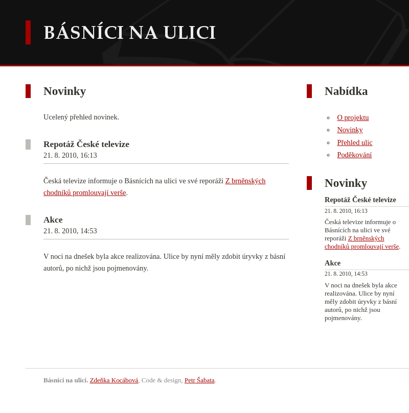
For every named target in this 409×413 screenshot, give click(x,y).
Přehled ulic (354, 142)
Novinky (349, 130)
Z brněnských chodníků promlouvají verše (362, 242)
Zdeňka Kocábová (114, 380)
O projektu (353, 117)
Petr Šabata (200, 380)
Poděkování (354, 155)
